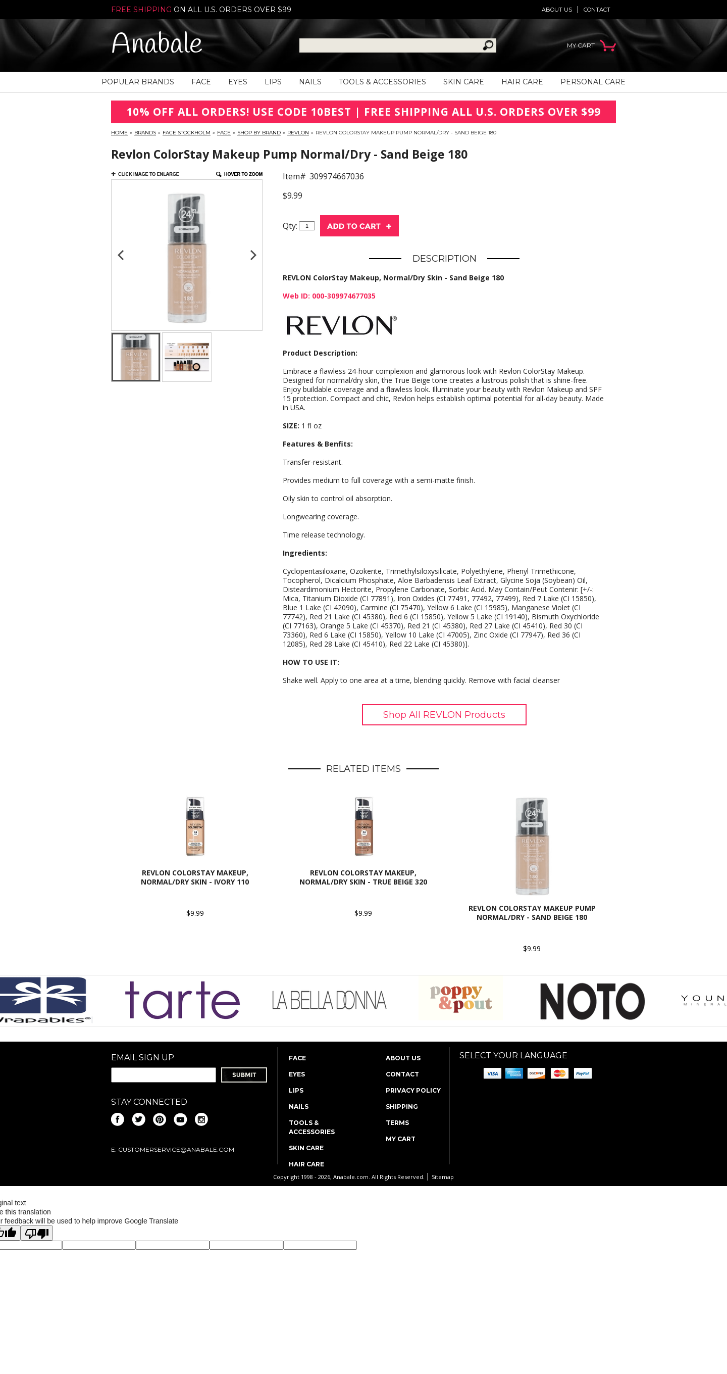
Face (201, 81)
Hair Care (522, 81)
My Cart (401, 1139)
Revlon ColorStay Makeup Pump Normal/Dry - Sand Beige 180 (532, 912)
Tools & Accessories (382, 81)
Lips (273, 81)
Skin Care (463, 81)
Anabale (156, 45)
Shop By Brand (259, 132)
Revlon (298, 132)
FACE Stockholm (187, 132)
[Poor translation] (37, 1233)
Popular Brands (137, 81)
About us (557, 9)
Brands (145, 132)
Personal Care (593, 81)
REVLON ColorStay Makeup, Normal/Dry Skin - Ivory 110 (195, 877)
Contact (597, 9)
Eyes (237, 81)
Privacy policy (413, 1090)
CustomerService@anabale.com (176, 1149)
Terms (397, 1122)
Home (119, 132)
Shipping (402, 1106)
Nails (310, 81)
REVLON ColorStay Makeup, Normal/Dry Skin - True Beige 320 (363, 877)
